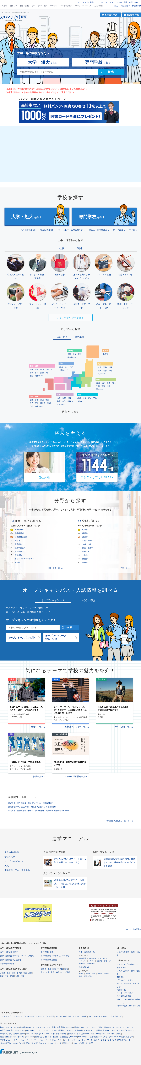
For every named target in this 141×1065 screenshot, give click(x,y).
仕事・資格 (24, 6)
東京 (103, 386)
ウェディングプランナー (24, 559)
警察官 (17, 541)
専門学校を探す (47, 952)
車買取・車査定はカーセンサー (12, 1030)
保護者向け (136, 6)
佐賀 (36, 400)
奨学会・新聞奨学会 (98, 230)
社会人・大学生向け (122, 6)
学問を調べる (84, 967)
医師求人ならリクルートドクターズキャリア (115, 1030)
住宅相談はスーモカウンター (101, 1037)
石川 (66, 367)
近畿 (2, 976)
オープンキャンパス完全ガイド (55, 637)
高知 (47, 373)
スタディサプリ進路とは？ (127, 964)
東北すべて (102, 374)
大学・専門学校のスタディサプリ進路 (106, 1034)
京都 (64, 398)
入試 (7, 865)
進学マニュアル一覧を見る (17, 870)
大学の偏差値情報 (7, 964)
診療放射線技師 (21, 537)
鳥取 (31, 369)
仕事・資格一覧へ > (55, 568)
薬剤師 (17, 562)
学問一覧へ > (125, 568)
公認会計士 (82, 958)
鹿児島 (42, 403)
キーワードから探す (125, 993)
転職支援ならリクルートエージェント (35, 1027)
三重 (95, 398)
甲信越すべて (72, 357)
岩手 (105, 367)
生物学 (85, 555)
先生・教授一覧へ (123, 727)
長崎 (42, 400)
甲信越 (19, 973)
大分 (31, 403)
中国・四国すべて (37, 376)
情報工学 (85, 551)
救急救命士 (19, 551)
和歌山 (70, 401)
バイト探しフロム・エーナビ (37, 1030)
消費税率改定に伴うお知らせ (128, 1006)
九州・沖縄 (19, 976)
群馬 (108, 383)
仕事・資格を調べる (87, 952)
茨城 (98, 383)
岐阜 (79, 398)
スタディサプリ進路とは (87, 2)
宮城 (110, 367)
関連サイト (67, 1043)
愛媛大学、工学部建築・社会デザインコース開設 (30, 803)
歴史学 (85, 562)
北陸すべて (63, 370)
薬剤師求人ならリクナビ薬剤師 (12, 1034)
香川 (36, 373)
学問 (33, 6)
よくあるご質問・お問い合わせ (127, 2)
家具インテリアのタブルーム (119, 1040)
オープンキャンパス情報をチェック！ (31, 620)
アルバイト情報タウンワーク (61, 1030)
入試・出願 (98, 6)
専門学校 (53, 6)
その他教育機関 (66, 6)
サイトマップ (106, 2)
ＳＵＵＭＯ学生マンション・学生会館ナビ (105, 1016)
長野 (80, 354)
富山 (61, 367)
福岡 (31, 400)
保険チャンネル (100, 1040)
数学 (80, 976)
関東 (13, 973)
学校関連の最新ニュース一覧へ (119, 821)
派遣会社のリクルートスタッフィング (118, 1027)
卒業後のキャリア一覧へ (76, 727)
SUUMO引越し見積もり (123, 1037)
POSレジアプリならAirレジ (35, 1043)
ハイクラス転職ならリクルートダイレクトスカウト (46, 1034)
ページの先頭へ (135, 929)
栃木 (103, 383)
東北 (8, 973)
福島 (110, 371)
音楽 (93, 973)
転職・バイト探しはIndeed (78, 1034)
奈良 (64, 401)
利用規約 (120, 977)
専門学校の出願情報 (49, 960)
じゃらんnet (29, 1037)
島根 (36, 369)
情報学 (85, 559)
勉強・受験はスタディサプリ (11, 1037)
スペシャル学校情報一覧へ (75, 776)
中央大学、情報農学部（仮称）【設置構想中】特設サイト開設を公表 (39, 811)
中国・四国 (9, 976)
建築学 (85, 537)
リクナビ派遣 (96, 1027)
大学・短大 (42, 6)
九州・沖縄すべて (37, 406)
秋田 (99, 371)
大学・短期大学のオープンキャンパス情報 (17, 956)
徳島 (31, 373)
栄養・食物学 (87, 541)
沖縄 (49, 403)
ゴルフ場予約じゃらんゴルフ (11, 1043)
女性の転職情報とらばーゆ (62, 1027)
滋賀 (58, 398)
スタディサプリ (6, 1016)
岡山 (42, 369)
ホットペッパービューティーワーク (78, 1040)
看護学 (85, 533)
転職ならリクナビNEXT (9, 1027)
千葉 (98, 386)
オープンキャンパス (83, 6)
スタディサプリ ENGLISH (24, 1016)
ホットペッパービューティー (51, 1040)
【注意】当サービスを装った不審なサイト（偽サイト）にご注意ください (39, 92)
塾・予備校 (118, 230)
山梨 (74, 354)
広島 (47, 369)
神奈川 (109, 386)
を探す (43, 62)
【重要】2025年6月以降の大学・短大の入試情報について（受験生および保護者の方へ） (46, 89)
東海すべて (81, 401)
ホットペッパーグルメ (29, 1040)
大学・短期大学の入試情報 (10, 960)
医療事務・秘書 (102, 961)
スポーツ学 (86, 544)
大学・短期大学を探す (9, 952)
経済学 (88, 973)
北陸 (30, 973)
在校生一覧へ (37, 727)
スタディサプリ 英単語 (45, 1016)
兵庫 (58, 401)
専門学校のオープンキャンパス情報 (55, 956)
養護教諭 (18, 544)
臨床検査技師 (20, 548)
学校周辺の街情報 (124, 996)
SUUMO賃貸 (83, 1037)
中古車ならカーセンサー (10, 1040)
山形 (105, 371)
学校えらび (10, 857)
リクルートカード (55, 1043)
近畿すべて (61, 404)
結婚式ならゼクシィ (43, 1037)
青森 (99, 367)
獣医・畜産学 (87, 548)
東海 (25, 973)
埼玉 (114, 383)
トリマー (91, 961)
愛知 (90, 398)
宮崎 (36, 403)
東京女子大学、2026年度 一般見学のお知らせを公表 (32, 807)
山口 (52, 369)
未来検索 (3, 6)
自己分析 (13, 6)
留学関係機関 (46, 230)
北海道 (105, 354)
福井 (71, 367)
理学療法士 (19, 555)
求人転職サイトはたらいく (85, 1030)
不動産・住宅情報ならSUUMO (65, 1037)
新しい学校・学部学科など (70, 230)
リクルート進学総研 (63, 1016)
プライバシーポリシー (126, 980)
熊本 (47, 400)
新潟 (69, 354)
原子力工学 (88, 976)
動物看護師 (19, 533)
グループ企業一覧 (80, 1043)
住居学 (100, 973)
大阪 (69, 398)
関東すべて (100, 389)
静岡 (84, 398)
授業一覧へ (38, 776)
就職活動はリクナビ (82, 1027)
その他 (132, 230)
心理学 (85, 530)
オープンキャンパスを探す (22, 637)
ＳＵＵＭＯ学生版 (80, 1016)
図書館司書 (19, 530)
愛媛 (42, 373)
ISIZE (91, 1043)
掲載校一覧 (121, 990)
